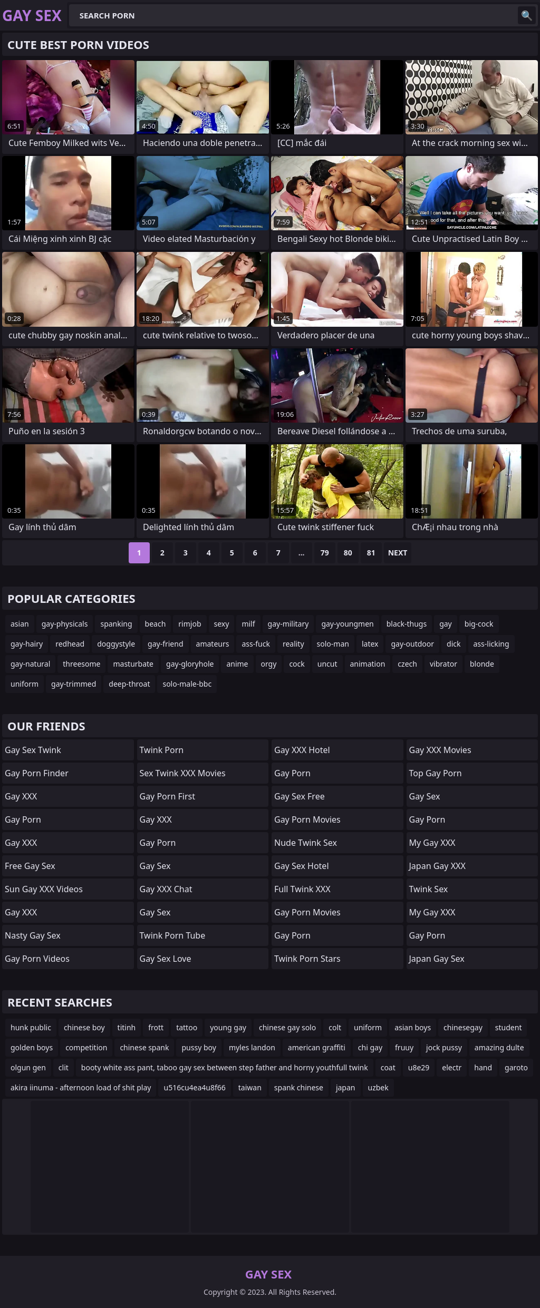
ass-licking (491, 644)
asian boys (412, 1027)
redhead (69, 644)
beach (155, 624)
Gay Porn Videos (37, 958)
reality (293, 644)
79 (325, 553)
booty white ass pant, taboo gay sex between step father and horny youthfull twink (224, 1067)
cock (296, 664)
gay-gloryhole (190, 664)
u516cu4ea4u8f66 (194, 1087)
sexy (221, 624)
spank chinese (298, 1087)
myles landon (252, 1047)
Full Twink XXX (302, 889)
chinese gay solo (287, 1027)
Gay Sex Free (299, 796)
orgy (269, 664)
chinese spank (144, 1047)
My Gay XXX (432, 842)
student (508, 1027)
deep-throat (129, 684)
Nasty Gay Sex (33, 935)
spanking (116, 624)
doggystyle (116, 644)
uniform (24, 684)
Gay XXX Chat (166, 889)
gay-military (288, 624)
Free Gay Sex (30, 866)
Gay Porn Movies (307, 819)
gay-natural (30, 664)
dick (453, 644)
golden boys (32, 1047)
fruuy (404, 1047)
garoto (516, 1067)
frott (155, 1027)
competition (86, 1047)
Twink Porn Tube (173, 935)
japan (345, 1087)
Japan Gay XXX (437, 866)
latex (370, 644)
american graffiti (316, 1047)
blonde (482, 664)
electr (451, 1067)
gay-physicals (65, 624)
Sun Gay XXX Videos (44, 889)
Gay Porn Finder (37, 773)
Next (398, 553)
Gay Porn (23, 819)
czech (407, 664)
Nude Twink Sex (305, 842)
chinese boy (84, 1027)
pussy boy (198, 1047)
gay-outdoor (412, 644)
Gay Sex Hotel (301, 866)
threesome (81, 664)
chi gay (370, 1047)
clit (64, 1067)
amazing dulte (499, 1047)
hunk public (31, 1027)
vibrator (443, 664)
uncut (327, 664)
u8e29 (419, 1067)
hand (483, 1067)
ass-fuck (255, 644)
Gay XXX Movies (440, 750)
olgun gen (28, 1067)
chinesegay (463, 1027)
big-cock (479, 624)
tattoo (186, 1027)
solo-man (333, 644)
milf (248, 624)
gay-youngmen (347, 624)
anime (237, 664)
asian (20, 624)
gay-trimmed (73, 684)
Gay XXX (21, 796)
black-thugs (407, 624)
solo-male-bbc (186, 684)
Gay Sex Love (165, 958)
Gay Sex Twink (33, 750)
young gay (228, 1027)
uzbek (378, 1087)
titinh (127, 1027)
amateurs (212, 644)
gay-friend (165, 644)
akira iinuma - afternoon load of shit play (81, 1087)
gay (445, 624)
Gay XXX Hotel (302, 750)
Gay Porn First (167, 796)
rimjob (189, 624)
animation (367, 664)
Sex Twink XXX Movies (183, 773)
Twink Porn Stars (307, 958)
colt (335, 1027)
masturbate (133, 664)
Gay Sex (155, 866)
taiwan (250, 1087)
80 (348, 553)
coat (388, 1067)
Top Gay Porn (435, 773)
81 (371, 553)
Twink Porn (162, 750)
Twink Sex (428, 889)
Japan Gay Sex (437, 958)
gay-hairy (27, 644)
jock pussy (444, 1047)
